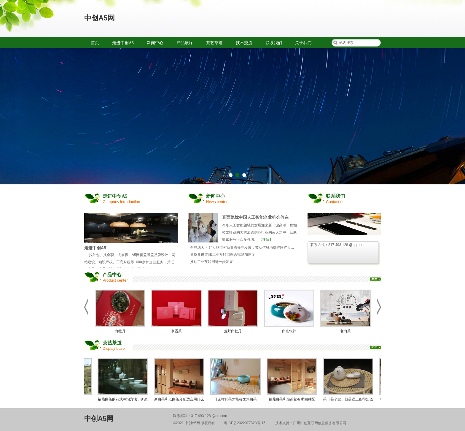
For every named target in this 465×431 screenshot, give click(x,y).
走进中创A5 (123, 43)
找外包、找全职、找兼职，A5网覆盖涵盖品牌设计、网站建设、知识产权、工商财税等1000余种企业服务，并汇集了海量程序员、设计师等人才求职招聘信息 (131, 262)
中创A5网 (99, 18)
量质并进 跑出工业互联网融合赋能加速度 (222, 255)
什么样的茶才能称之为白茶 (236, 379)
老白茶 (345, 311)
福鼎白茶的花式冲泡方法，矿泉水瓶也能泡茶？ (123, 381)
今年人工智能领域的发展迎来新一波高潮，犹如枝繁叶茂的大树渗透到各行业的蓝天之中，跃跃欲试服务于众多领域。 (259, 232)
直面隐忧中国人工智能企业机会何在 (255, 217)
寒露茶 (176, 311)
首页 (95, 43)
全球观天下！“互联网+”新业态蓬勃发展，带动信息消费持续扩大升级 (243, 247)
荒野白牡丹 (233, 311)
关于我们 (303, 43)
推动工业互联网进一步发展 (211, 262)
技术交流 (244, 43)
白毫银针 (289, 311)
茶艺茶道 (214, 43)
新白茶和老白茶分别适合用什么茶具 (180, 381)
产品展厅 (184, 43)
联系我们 (273, 43)
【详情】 (266, 239)
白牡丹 (120, 311)
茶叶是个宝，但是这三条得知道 (349, 379)
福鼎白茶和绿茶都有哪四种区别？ (292, 381)
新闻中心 (155, 43)
